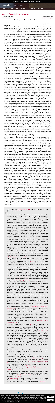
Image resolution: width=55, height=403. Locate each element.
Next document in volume (48, 16)
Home (3, 8)
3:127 (46, 330)
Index (17, 8)
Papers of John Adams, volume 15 (15, 14)
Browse (10, 8)
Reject (50, 400)
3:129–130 (41, 358)
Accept (50, 396)
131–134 (30, 374)
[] (31, 261)
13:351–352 (42, 381)
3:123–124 (25, 374)
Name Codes (36, 8)
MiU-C (19, 376)
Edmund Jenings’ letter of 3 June (23, 280)
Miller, (13, 378)
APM (28, 209)
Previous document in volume (8, 16)
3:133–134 (34, 365)
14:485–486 (23, 256)
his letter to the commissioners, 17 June (18, 277)
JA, (10, 256)
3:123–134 (15, 256)
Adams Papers (22, 209)
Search (23, 8)
